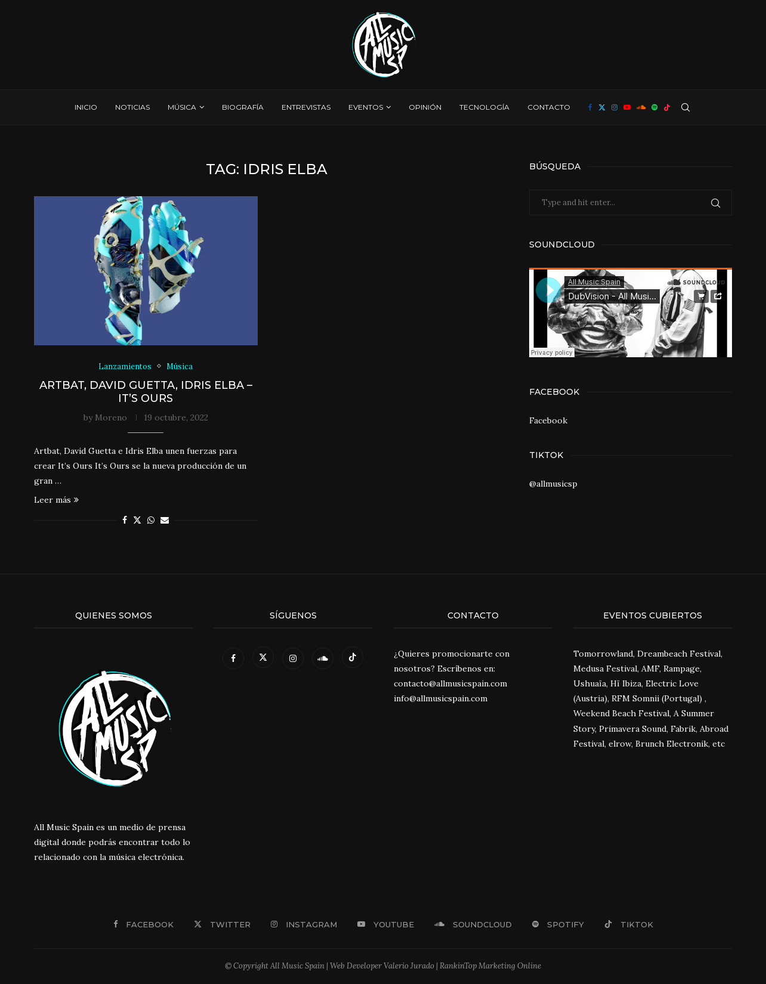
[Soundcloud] (641, 107)
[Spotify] (654, 107)
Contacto (548, 107)
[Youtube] (627, 107)
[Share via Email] (164, 520)
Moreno (111, 417)
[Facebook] (590, 107)
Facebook (548, 420)
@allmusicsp (553, 483)
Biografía (243, 107)
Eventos (365, 107)
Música (182, 107)
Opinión (425, 107)
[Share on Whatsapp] (151, 520)
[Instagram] (614, 107)
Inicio (86, 107)
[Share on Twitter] (137, 520)
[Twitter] (602, 107)
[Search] (685, 107)
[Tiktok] (667, 107)
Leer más (56, 500)
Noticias (132, 107)
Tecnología (484, 107)
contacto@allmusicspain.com (450, 683)
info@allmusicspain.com (440, 699)
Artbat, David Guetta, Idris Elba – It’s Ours (145, 392)
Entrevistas (306, 107)
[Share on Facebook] (124, 520)
